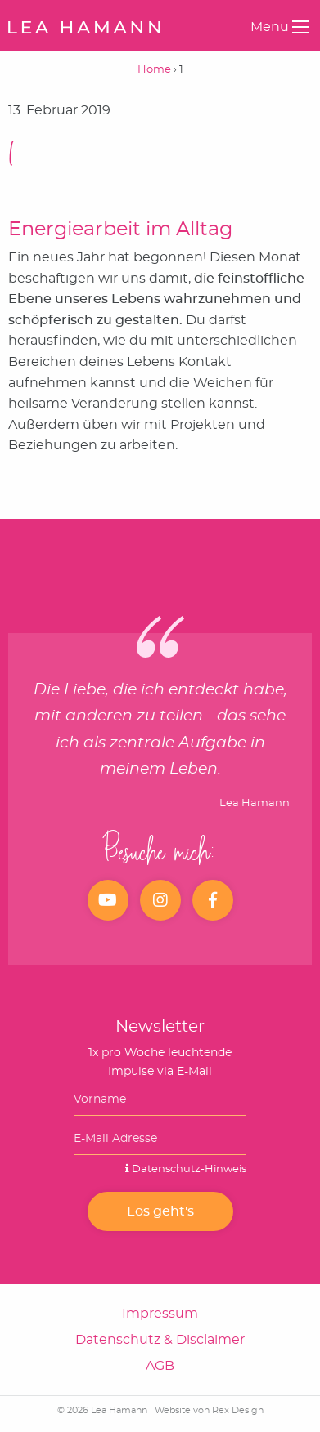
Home (154, 70)
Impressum (160, 1313)
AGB (160, 1365)
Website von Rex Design (209, 1410)
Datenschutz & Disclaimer (160, 1339)
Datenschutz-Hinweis (185, 1169)
